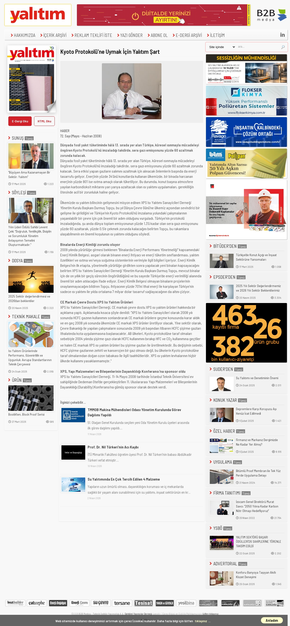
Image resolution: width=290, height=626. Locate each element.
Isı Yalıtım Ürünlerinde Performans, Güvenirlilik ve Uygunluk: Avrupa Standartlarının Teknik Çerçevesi (30, 357)
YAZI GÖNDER (129, 35)
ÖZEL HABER (227, 431)
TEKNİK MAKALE (28, 316)
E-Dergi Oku (20, 121)
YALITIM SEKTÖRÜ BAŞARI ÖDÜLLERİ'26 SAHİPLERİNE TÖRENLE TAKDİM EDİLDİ (258, 541)
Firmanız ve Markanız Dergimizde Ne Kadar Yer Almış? (257, 442)
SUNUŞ (20, 138)
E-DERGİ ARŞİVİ (186, 35)
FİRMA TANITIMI (230, 493)
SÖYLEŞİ (21, 192)
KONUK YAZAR (228, 400)
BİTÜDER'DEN (228, 246)
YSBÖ (220, 528)
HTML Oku (44, 121)
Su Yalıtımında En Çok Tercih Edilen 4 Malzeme (124, 479)
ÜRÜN (19, 380)
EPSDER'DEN (227, 277)
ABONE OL (157, 35)
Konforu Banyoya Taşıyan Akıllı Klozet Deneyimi (256, 575)
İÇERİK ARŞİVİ (52, 35)
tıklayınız (201, 621)
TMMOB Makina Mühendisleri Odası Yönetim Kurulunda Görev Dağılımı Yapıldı (134, 412)
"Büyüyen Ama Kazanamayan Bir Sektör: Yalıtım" (29, 174)
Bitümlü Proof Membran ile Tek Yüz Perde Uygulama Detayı (258, 473)
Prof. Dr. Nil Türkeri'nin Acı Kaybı (113, 447)
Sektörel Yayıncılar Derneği (138, 613)
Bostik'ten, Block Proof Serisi (26, 414)
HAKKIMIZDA (22, 35)
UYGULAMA (225, 462)
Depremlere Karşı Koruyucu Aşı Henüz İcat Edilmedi (256, 411)
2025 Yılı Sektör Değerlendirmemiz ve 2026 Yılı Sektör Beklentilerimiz (258, 288)
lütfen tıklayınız (210, 613)
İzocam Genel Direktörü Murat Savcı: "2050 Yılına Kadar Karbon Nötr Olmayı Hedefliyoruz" (257, 506)
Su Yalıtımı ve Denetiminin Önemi (257, 378)
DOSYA (20, 260)
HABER (65, 131)
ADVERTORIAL (228, 563)
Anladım (272, 620)
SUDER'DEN (226, 369)
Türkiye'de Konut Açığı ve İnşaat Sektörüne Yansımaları (256, 257)
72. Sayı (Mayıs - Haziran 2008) (80, 136)
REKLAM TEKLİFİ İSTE (91, 35)
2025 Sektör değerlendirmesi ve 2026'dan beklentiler (29, 298)
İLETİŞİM (215, 35)
